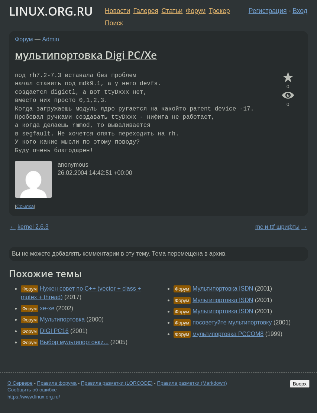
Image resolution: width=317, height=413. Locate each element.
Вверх (300, 384)
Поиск (114, 23)
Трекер (219, 11)
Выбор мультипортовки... (74, 342)
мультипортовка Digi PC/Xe (86, 55)
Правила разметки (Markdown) (192, 383)
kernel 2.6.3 (33, 227)
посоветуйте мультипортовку (232, 322)
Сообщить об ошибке (32, 390)
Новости (117, 11)
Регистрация (268, 11)
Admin (50, 39)
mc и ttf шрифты (277, 227)
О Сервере (20, 383)
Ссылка (25, 206)
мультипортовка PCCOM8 (228, 334)
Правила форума (57, 383)
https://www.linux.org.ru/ (33, 397)
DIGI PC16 (54, 331)
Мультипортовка (62, 319)
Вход (299, 11)
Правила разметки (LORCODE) (117, 383)
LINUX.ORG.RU (51, 11)
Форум (196, 11)
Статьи (171, 11)
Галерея (145, 11)
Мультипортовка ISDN (223, 288)
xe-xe (47, 308)
